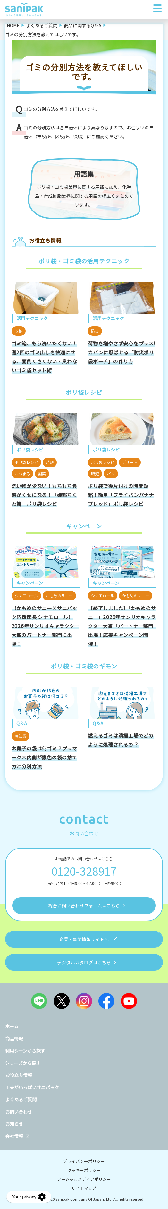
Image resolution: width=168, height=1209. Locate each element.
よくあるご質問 (21, 1099)
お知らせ (14, 1124)
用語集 (84, 173)
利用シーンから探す (25, 1051)
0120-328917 (83, 871)
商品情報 (14, 1038)
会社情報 (14, 1136)
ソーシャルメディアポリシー (84, 1179)
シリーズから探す (23, 1063)
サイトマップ (84, 1188)
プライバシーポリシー (84, 1161)
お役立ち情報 (18, 1075)
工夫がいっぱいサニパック (32, 1087)
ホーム (12, 1026)
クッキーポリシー (84, 1170)
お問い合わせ (18, 1111)
